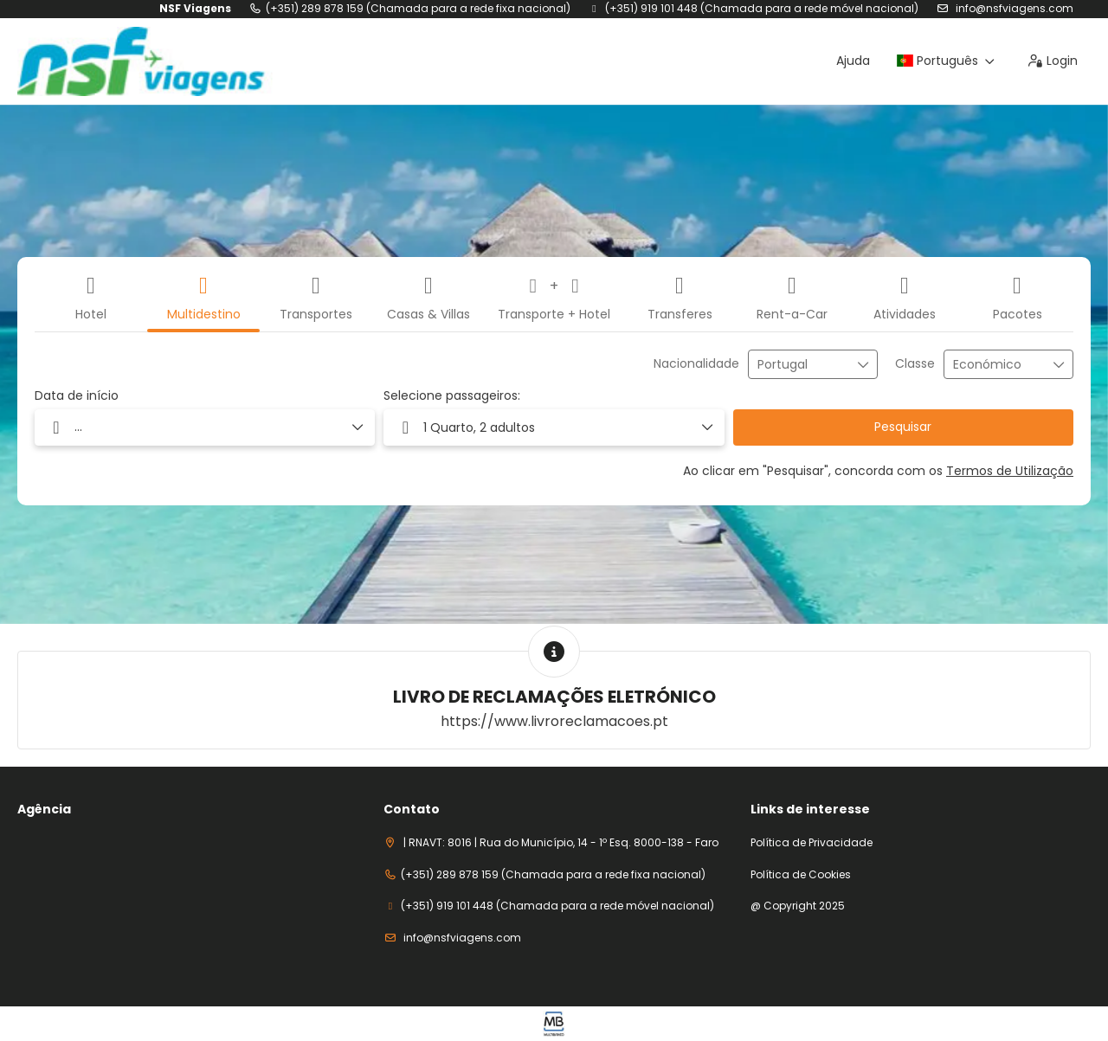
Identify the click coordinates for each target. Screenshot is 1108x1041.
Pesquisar (902, 426)
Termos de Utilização (1009, 470)
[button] (553, 427)
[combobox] (800, 364)
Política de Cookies (800, 875)
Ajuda (853, 60)
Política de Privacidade (811, 843)
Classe (915, 364)
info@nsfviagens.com (1013, 8)
